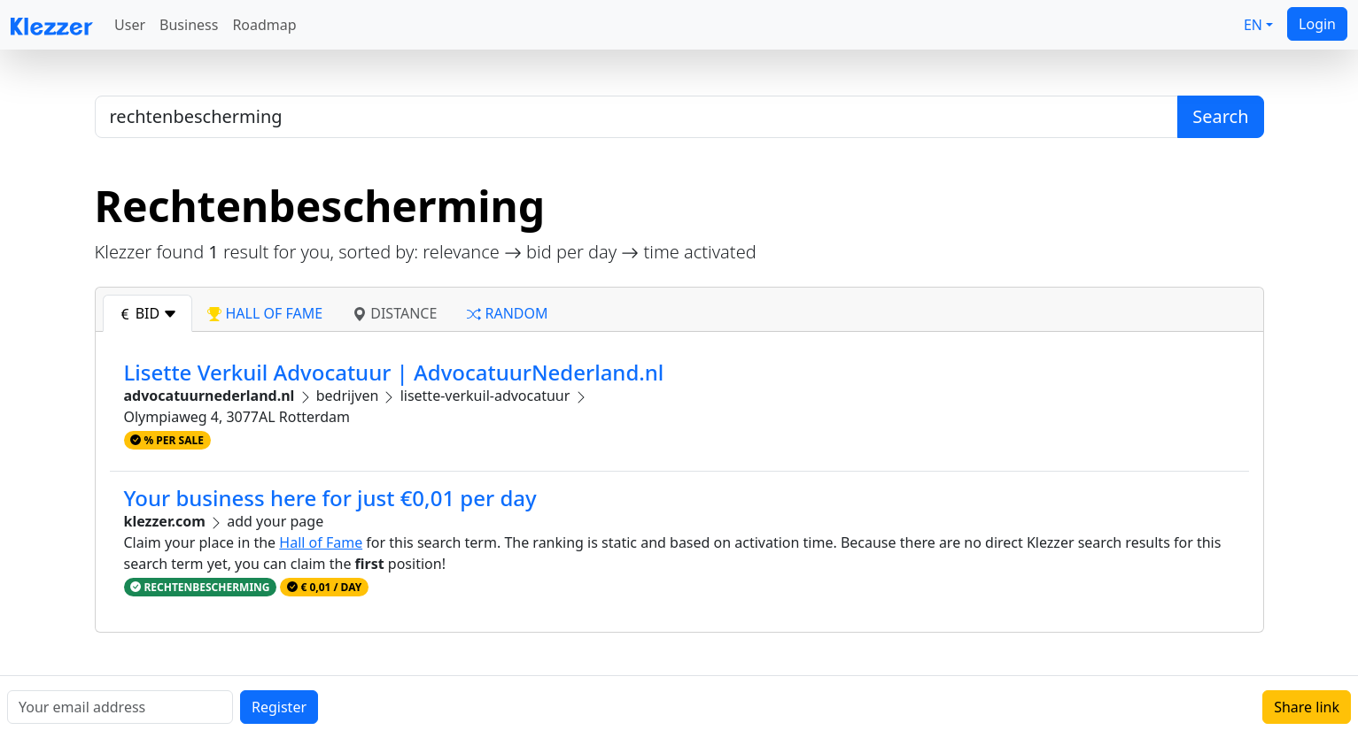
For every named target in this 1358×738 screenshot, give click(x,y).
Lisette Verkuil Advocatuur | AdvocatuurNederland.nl (394, 372)
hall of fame (264, 313)
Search (1220, 116)
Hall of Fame (320, 542)
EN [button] (1253, 25)
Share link (1306, 707)
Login (1317, 24)
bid (148, 313)
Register (279, 707)
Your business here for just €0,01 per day (330, 497)
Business (188, 25)
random (507, 313)
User (129, 25)
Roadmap (264, 25)
